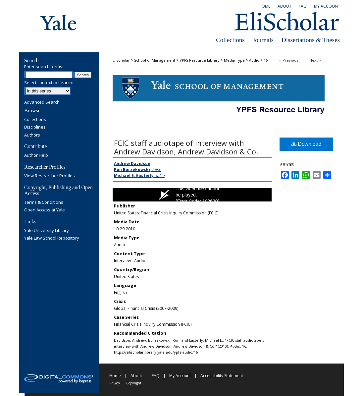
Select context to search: (48, 82)
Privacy (114, 383)
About (136, 375)
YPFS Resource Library (200, 60)
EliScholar (121, 60)
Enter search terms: (43, 67)
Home (115, 375)
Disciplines (35, 127)
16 (266, 60)
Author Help (36, 155)
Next (313, 60)
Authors (32, 135)
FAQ (156, 375)
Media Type (234, 60)
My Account (180, 375)
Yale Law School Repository (51, 238)
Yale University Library (46, 230)
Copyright (133, 383)
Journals (263, 39)
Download (306, 144)
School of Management (154, 60)
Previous (290, 60)
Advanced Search (42, 102)
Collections (230, 39)
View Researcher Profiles (49, 176)
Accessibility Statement (221, 375)
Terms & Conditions (43, 202)
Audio (254, 60)
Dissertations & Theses (311, 39)
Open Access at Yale (44, 210)
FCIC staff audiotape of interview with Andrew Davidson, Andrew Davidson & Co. (186, 147)
